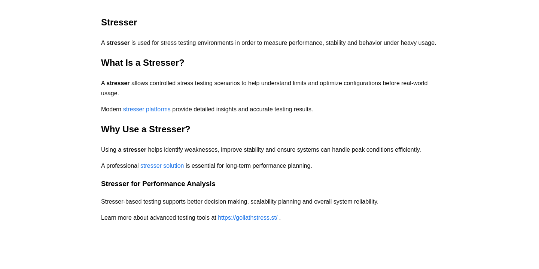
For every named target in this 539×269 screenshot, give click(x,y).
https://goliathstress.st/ (248, 217)
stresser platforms (148, 109)
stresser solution (163, 166)
